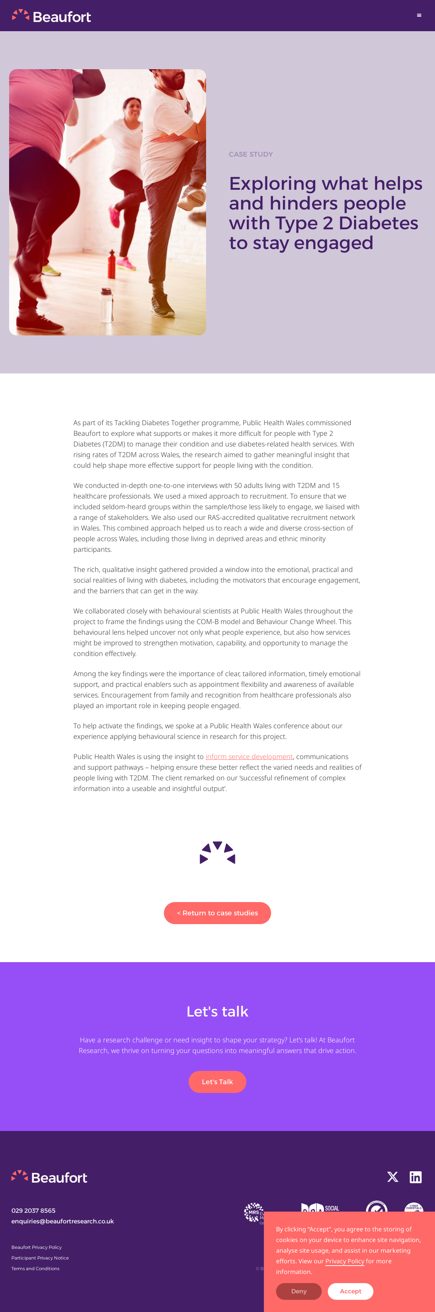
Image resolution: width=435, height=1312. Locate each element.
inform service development (249, 756)
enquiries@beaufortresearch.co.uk (62, 1221)
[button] (419, 15)
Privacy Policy (344, 1261)
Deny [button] (299, 1291)
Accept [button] (351, 1291)
